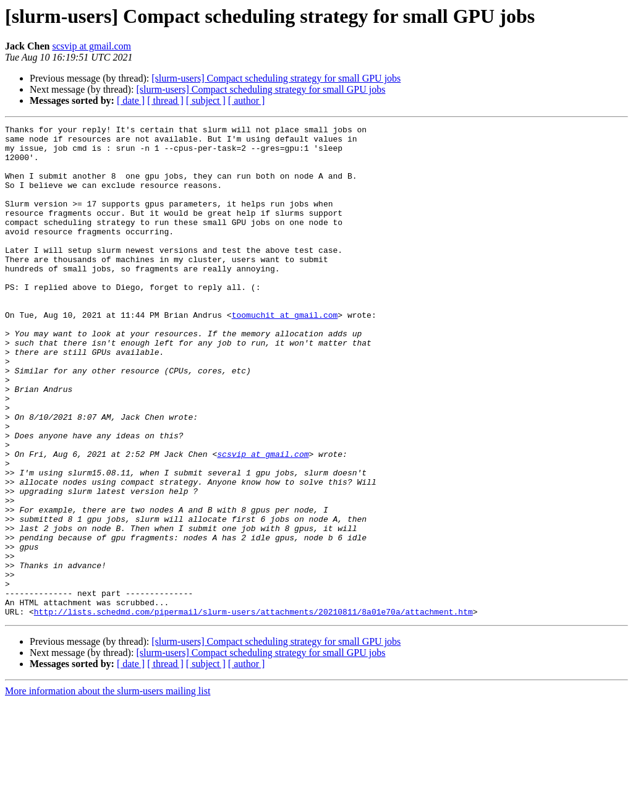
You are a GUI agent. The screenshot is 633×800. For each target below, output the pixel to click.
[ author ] (246, 100)
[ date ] (131, 100)
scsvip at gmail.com (91, 46)
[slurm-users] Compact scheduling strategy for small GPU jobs (276, 78)
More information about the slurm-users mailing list (107, 789)
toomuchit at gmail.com (285, 353)
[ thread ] (165, 100)
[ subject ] (206, 100)
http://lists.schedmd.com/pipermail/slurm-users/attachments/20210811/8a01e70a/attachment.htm (253, 709)
